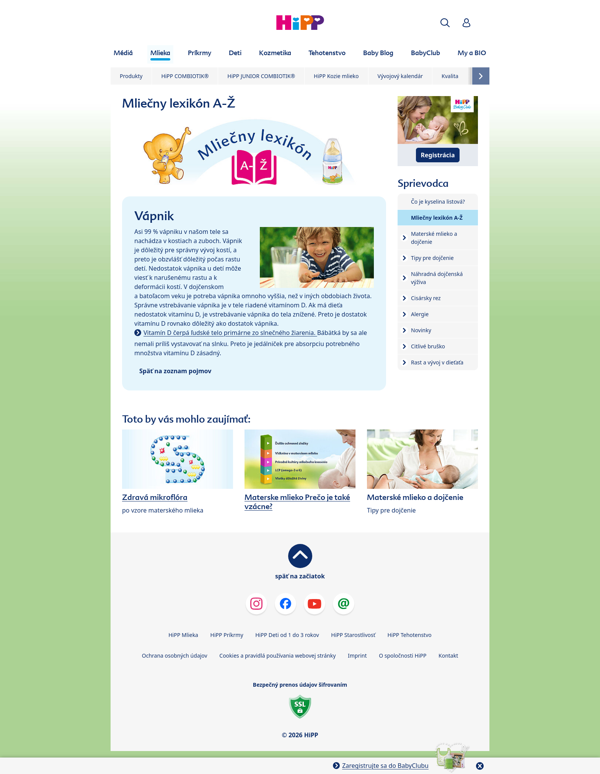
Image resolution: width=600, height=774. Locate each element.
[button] (445, 23)
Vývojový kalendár (400, 76)
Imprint (357, 655)
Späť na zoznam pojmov (175, 371)
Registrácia (438, 155)
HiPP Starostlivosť (353, 634)
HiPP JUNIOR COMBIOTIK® (261, 76)
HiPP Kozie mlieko (336, 76)
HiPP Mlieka (183, 634)
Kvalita (450, 76)
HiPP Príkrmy (226, 634)
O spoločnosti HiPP (402, 655)
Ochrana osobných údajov (174, 655)
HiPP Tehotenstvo (409, 634)
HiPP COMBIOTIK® (185, 76)
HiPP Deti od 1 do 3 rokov (287, 634)
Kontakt (448, 655)
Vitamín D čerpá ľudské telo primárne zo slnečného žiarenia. (230, 332)
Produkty (131, 76)
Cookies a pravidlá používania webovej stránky (277, 655)
